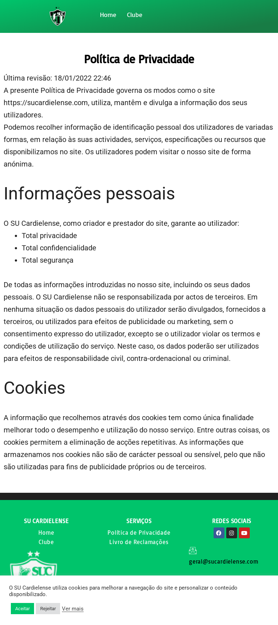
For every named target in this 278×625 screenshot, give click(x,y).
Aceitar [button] (22, 608)
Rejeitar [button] (48, 608)
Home (108, 14)
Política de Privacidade (139, 532)
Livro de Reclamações (138, 542)
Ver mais (73, 608)
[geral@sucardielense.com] (193, 550)
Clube (134, 14)
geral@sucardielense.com (223, 561)
